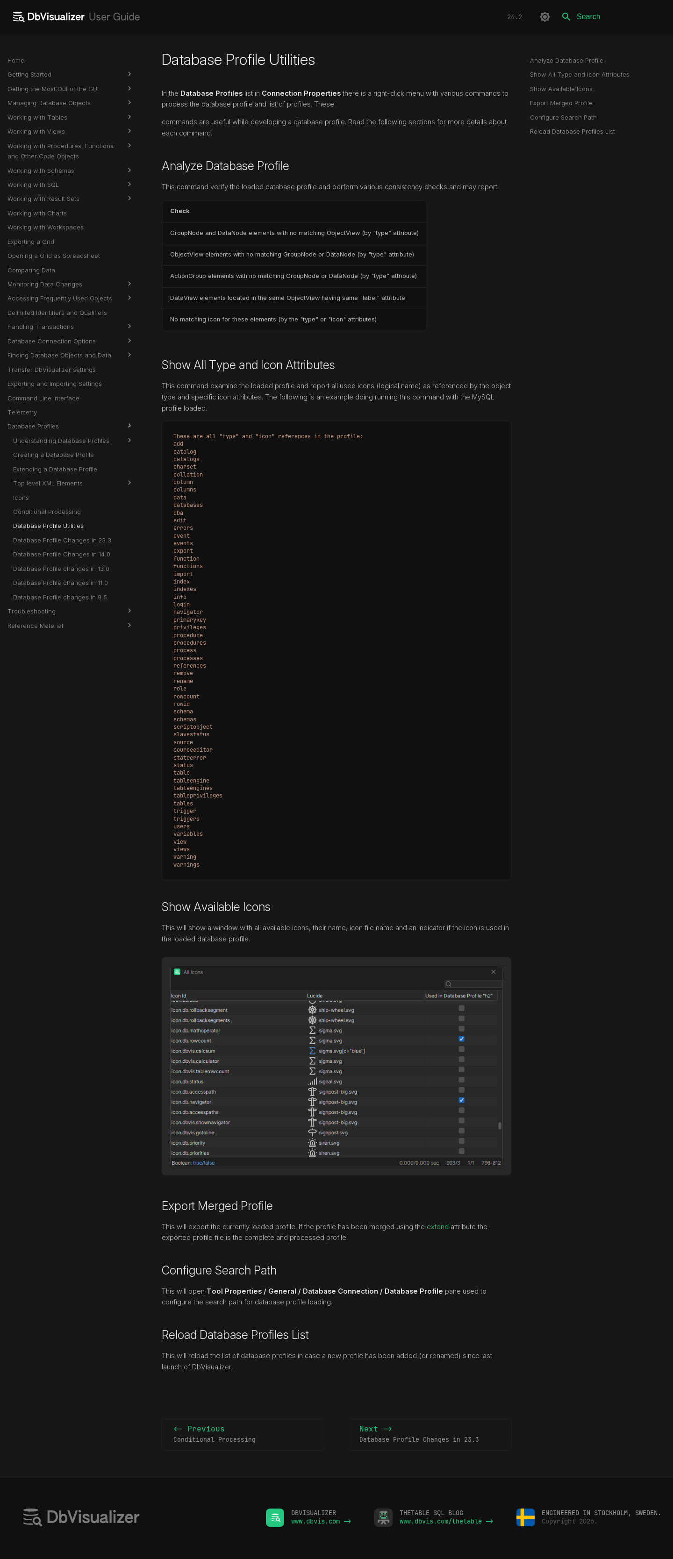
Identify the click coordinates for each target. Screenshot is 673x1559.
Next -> (429, 1434)
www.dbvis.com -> (321, 1521)
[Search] (611, 16)
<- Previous (243, 1434)
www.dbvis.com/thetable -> (446, 1521)
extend (438, 1227)
